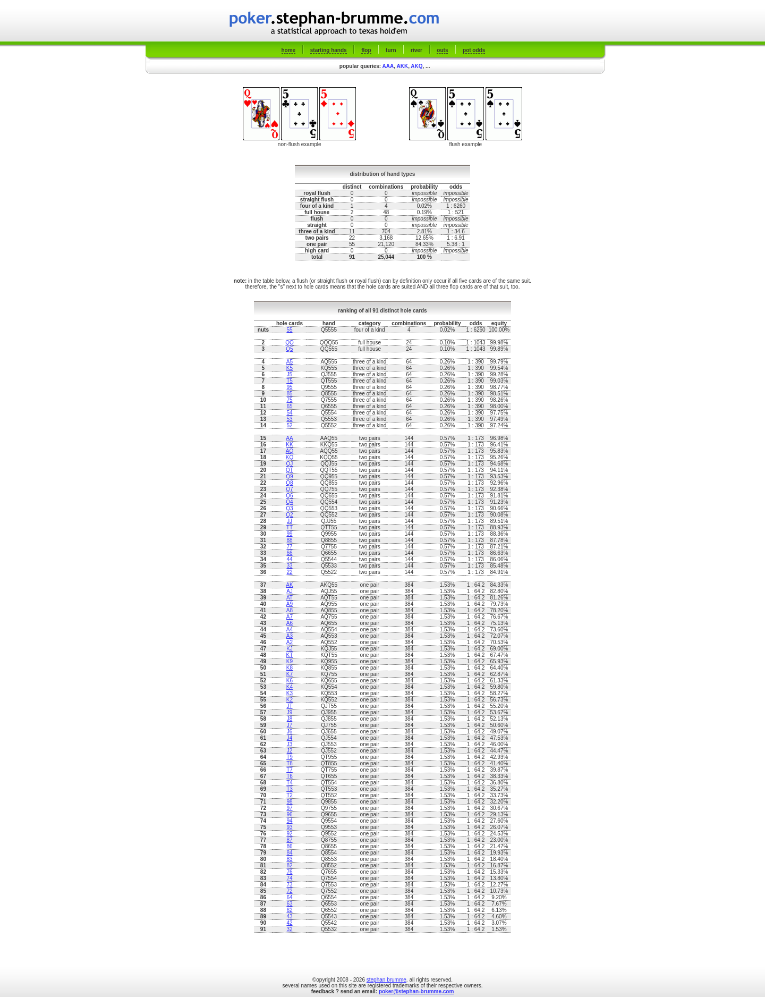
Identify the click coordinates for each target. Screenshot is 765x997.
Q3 (289, 508)
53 (289, 419)
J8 (290, 719)
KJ (289, 649)
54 (289, 413)
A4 (289, 629)
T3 (289, 789)
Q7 (289, 489)
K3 (289, 693)
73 (289, 885)
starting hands (328, 50)
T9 (289, 757)
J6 (290, 731)
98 (289, 802)
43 (289, 916)
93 (289, 827)
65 (289, 406)
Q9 (289, 476)
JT (289, 706)
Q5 (289, 349)
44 (289, 559)
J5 (290, 374)
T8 (289, 763)
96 (289, 814)
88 (289, 540)
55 (289, 330)
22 (289, 572)
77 (289, 547)
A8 (289, 610)
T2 (289, 795)
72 (289, 891)
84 (289, 853)
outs (442, 50)
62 (289, 910)
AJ (289, 591)
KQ (289, 457)
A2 (289, 642)
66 (289, 553)
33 (289, 566)
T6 (289, 776)
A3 (289, 636)
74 (289, 878)
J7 (290, 725)
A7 (289, 617)
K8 (289, 668)
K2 (289, 700)
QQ (289, 342)
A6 (289, 623)
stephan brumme (386, 980)
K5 (289, 368)
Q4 (289, 502)
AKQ (416, 66)
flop (366, 50)
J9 (290, 712)
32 (289, 929)
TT (289, 527)
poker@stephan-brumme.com (416, 991)
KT (289, 655)
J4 (290, 738)
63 (289, 904)
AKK (402, 66)
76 (289, 872)
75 (289, 400)
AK (289, 585)
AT (289, 598)
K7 (289, 674)
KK (289, 444)
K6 (289, 680)
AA (289, 438)
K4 (289, 687)
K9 (289, 661)
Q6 (289, 495)
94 (289, 821)
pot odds (474, 50)
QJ (289, 464)
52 (289, 425)
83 (289, 859)
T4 (289, 782)
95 (289, 387)
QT (289, 470)
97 (289, 808)
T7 (289, 770)
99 (289, 534)
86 (289, 846)
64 (289, 897)
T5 (289, 381)
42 (289, 923)
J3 (290, 744)
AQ (289, 451)
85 (289, 393)
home (289, 50)
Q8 (289, 483)
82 (289, 865)
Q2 (289, 515)
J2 (290, 751)
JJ (289, 521)
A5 (289, 362)
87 (289, 840)
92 (289, 834)
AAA (388, 66)
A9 (289, 604)
